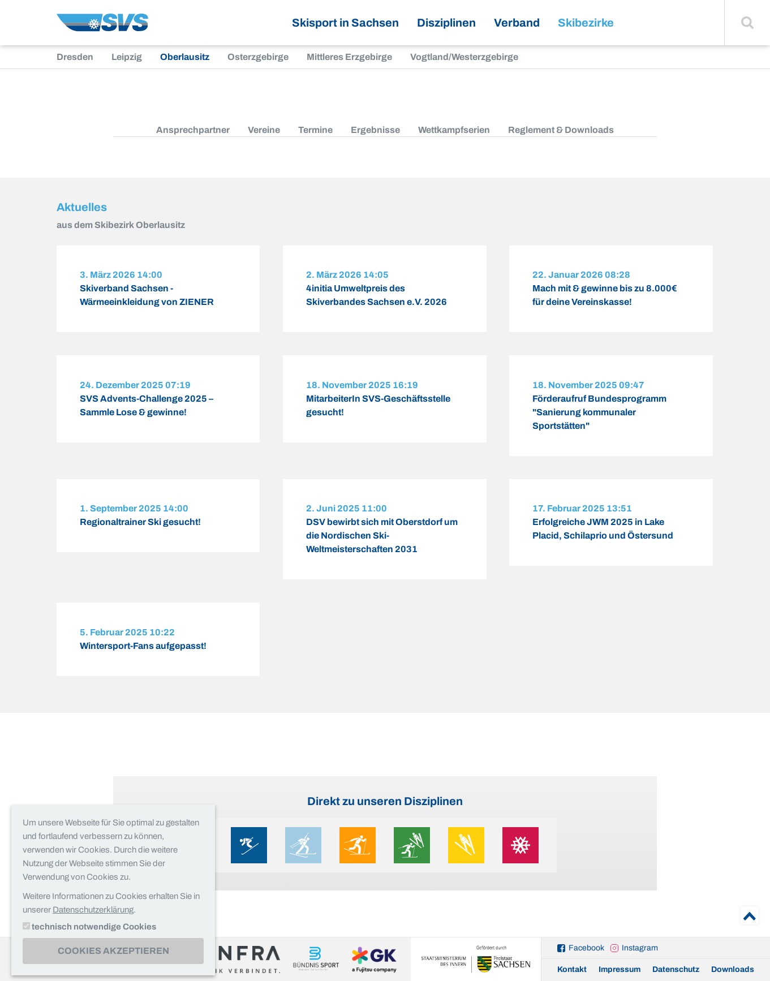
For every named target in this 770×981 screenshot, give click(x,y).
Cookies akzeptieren (113, 951)
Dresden (75, 57)
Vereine (264, 130)
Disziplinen (446, 22)
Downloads (732, 969)
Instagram (640, 948)
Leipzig (126, 57)
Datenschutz (675, 969)
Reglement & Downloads (561, 130)
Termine (315, 130)
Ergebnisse (375, 130)
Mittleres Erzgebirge (349, 57)
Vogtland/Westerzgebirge (464, 57)
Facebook (586, 948)
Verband (517, 22)
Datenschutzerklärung (93, 909)
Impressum (619, 969)
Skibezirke (586, 22)
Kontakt (572, 969)
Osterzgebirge (258, 57)
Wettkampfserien (454, 130)
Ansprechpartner (193, 130)
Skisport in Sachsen (345, 22)
